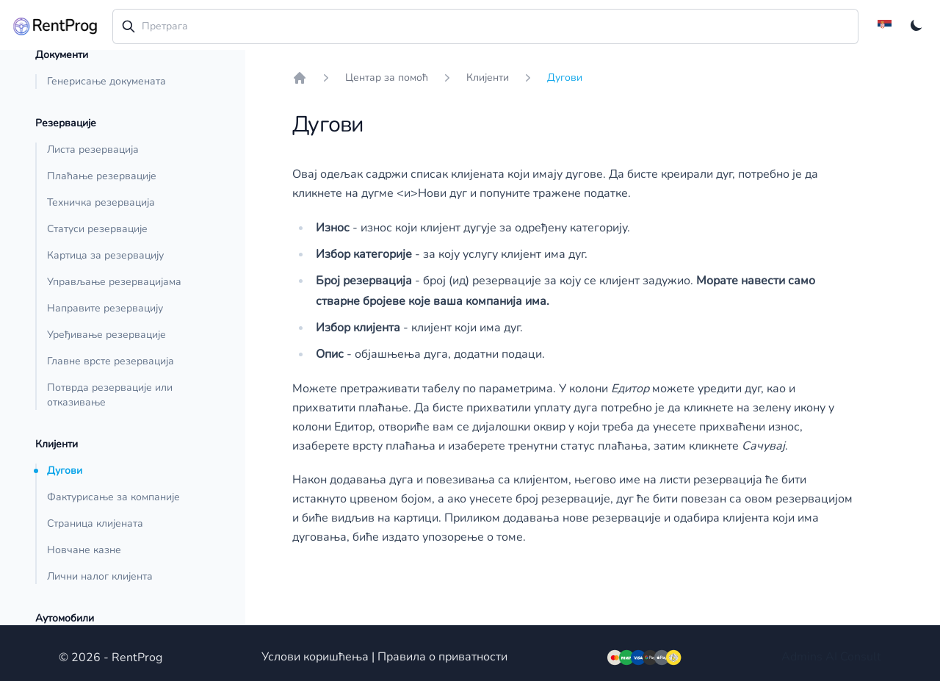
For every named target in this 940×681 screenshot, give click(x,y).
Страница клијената (95, 523)
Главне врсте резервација (110, 361)
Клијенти (487, 77)
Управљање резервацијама (114, 282)
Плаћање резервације (101, 176)
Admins (801, 657)
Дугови (64, 471)
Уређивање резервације (106, 335)
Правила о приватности (442, 657)
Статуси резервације (97, 229)
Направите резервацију (105, 308)
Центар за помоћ (386, 77)
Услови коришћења (315, 657)
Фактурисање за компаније (113, 497)
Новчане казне (84, 550)
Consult (860, 657)
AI (831, 657)
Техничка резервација (101, 202)
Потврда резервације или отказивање (110, 395)
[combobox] (485, 26)
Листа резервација (93, 149)
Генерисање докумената (106, 81)
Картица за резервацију (105, 255)
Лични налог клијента (100, 576)
